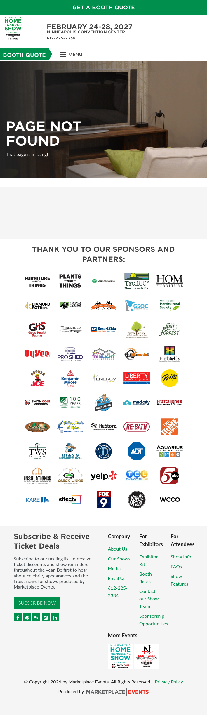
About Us (117, 548)
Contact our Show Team (149, 598)
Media (114, 568)
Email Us (117, 578)
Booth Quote (24, 55)
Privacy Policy (169, 681)
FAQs (176, 566)
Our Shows (119, 558)
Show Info (181, 556)
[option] (103, 119)
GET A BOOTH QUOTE (103, 7)
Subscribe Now (37, 602)
